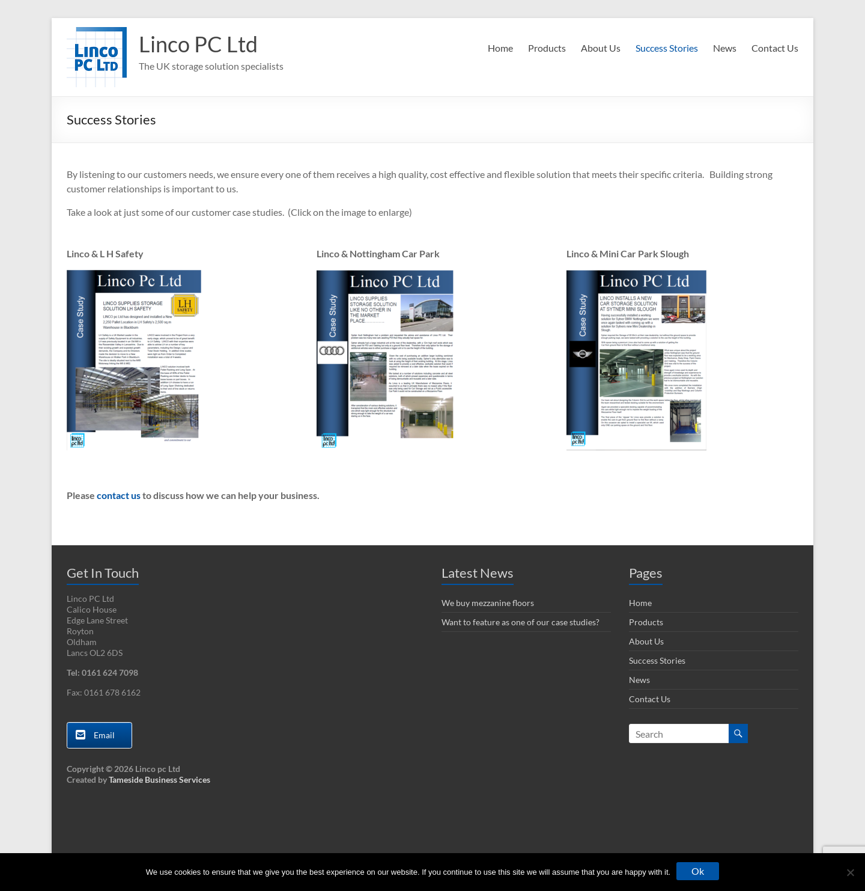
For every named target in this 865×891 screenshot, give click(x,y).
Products (547, 48)
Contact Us (774, 48)
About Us (601, 48)
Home (500, 48)
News (724, 48)
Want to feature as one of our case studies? (520, 622)
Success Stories (667, 48)
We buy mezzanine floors (488, 603)
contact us (119, 495)
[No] (850, 872)
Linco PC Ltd (198, 44)
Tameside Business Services (159, 779)
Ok (697, 871)
